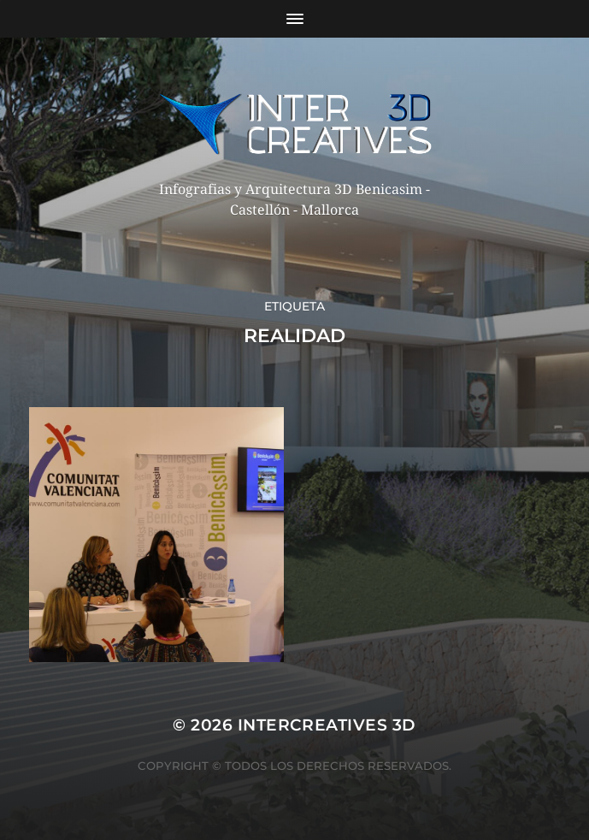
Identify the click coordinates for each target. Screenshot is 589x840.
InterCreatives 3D (327, 725)
